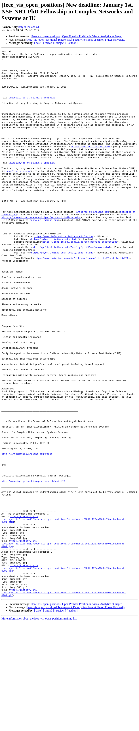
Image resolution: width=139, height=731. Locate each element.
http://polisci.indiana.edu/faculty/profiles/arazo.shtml (71, 286)
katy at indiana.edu (29, 26)
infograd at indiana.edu (92, 244)
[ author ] (72, 42)
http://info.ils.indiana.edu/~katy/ (55, 277)
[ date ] (38, 42)
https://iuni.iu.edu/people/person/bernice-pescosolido (79, 280)
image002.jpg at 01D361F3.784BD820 (32, 185)
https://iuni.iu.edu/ (17, 195)
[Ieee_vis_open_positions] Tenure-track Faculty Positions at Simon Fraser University (75, 39)
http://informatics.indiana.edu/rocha (26, 534)
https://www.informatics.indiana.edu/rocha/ (63, 273)
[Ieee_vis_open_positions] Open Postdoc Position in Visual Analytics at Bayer (76, 36)
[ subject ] (60, 42)
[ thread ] (48, 42)
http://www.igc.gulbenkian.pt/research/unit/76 (33, 567)
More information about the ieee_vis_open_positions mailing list (39, 727)
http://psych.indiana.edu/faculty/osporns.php (62, 293)
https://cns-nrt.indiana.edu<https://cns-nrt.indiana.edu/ (41, 251)
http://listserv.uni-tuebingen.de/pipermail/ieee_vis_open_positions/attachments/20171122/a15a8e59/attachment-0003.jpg (63, 672)
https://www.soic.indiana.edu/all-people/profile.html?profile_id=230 (81, 300)
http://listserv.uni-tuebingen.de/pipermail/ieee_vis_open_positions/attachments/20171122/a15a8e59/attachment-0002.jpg (63, 642)
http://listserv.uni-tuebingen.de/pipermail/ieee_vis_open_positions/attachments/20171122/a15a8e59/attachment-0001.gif (63, 701)
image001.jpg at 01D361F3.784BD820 (32, 107)
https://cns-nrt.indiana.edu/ (90, 166)
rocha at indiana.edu (44, 254)
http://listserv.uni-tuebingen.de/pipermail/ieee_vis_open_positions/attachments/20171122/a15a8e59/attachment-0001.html (63, 613)
